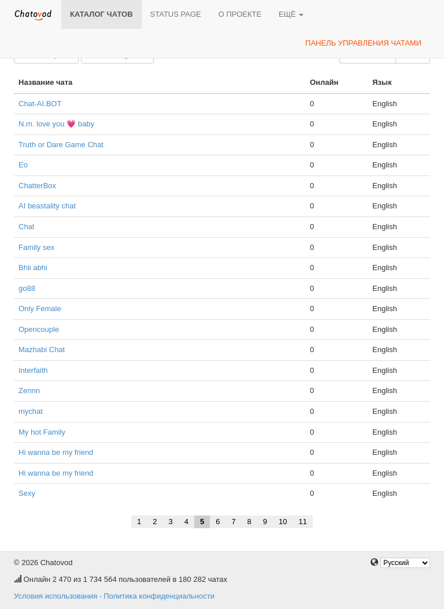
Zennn (29, 390)
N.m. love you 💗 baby (56, 123)
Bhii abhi (32, 267)
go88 (26, 288)
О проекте (240, 14)
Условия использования (55, 596)
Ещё (291, 14)
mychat (30, 411)
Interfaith (33, 370)
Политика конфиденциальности (158, 596)
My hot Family (41, 432)
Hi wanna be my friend (55, 452)
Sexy (26, 493)
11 (303, 521)
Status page (175, 14)
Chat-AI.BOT (39, 103)
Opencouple (38, 329)
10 (283, 521)
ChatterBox (37, 185)
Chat (26, 226)
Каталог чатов (101, 14)
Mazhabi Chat (41, 349)
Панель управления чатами (363, 43)
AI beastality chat (47, 205)
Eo (23, 164)
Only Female (39, 308)
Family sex (36, 247)
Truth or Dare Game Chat (60, 144)
